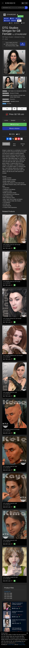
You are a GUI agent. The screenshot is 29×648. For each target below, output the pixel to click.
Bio (19, 20)
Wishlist (14, 20)
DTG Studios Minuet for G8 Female (12, 318)
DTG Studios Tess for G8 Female (11, 281)
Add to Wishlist (14, 128)
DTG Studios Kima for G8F (10, 540)
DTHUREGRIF (21, 34)
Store (12, 18)
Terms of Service (20, 642)
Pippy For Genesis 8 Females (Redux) (17, 603)
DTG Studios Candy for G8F (10, 577)
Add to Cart (14, 124)
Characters (12, 99)
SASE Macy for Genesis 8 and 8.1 (18, 620)
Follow (20, 16)
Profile (6, 18)
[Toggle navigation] (3, 3)
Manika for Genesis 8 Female (17, 612)
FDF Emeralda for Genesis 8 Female (16, 628)
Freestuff (7, 20)
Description (6, 143)
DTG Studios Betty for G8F (10, 392)
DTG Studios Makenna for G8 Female (13, 355)
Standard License (15, 101)
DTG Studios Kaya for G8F (10, 503)
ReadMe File (7, 591)
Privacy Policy (21, 644)
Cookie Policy (11, 644)
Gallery (18, 18)
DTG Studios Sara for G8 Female (11, 244)
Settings (22, 44)
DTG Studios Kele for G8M (10, 466)
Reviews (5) (23, 144)
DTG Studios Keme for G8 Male (11, 429)
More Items (14, 144)
